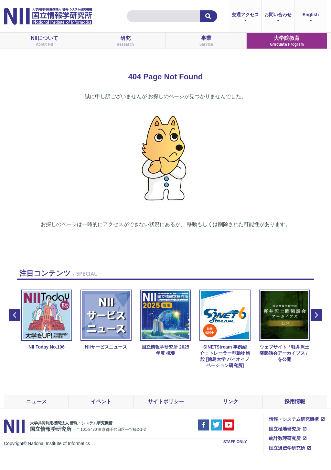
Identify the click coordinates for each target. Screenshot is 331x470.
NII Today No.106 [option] (46, 320)
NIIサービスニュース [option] (106, 320)
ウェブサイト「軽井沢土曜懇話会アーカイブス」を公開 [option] (284, 326)
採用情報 (294, 401)
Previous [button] (14, 315)
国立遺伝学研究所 (287, 448)
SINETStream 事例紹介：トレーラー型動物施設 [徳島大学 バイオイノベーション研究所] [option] (225, 329)
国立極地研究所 (285, 428)
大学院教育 (287, 41)
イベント (101, 401)
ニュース (36, 401)
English (311, 17)
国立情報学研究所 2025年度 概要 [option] (165, 323)
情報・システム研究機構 (294, 419)
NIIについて (44, 41)
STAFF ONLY (235, 442)
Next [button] (316, 315)
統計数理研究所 (285, 438)
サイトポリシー (166, 401)
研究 (125, 41)
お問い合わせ (278, 17)
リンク (230, 401)
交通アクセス (245, 17)
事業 (206, 41)
